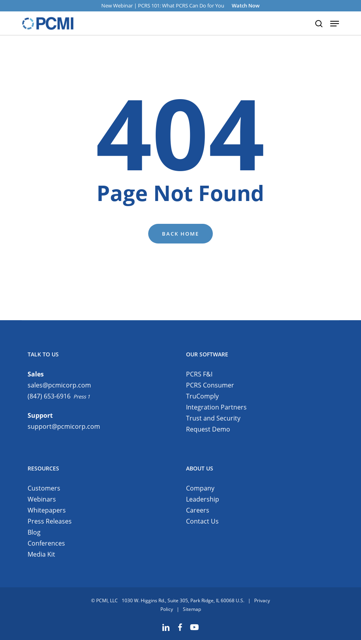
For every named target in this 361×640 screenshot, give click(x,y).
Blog (34, 532)
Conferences (46, 543)
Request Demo (208, 429)
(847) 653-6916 (49, 396)
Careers (197, 510)
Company (200, 488)
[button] (335, 24)
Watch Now (246, 5)
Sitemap (192, 609)
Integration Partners (216, 407)
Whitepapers (47, 510)
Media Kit (41, 554)
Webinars (42, 499)
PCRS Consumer (210, 385)
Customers (44, 488)
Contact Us (202, 521)
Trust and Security (213, 418)
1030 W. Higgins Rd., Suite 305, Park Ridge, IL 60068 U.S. (183, 600)
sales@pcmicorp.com (59, 385)
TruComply (202, 396)
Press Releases (50, 521)
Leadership (202, 499)
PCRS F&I (199, 374)
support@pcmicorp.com (64, 426)
